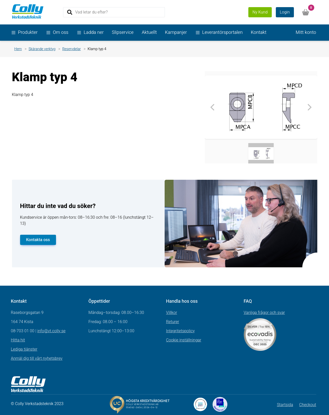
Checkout (307, 405)
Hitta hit (18, 340)
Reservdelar (71, 49)
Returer (172, 322)
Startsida (285, 405)
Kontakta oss (38, 240)
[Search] (114, 12)
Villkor (171, 313)
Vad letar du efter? (91, 12)
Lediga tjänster (24, 349)
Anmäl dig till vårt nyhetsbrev (37, 358)
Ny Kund (259, 12)
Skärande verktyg (41, 49)
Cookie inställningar (183, 340)
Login (285, 12)
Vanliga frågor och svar (264, 313)
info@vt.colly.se (51, 331)
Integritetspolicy (180, 331)
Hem (18, 49)
